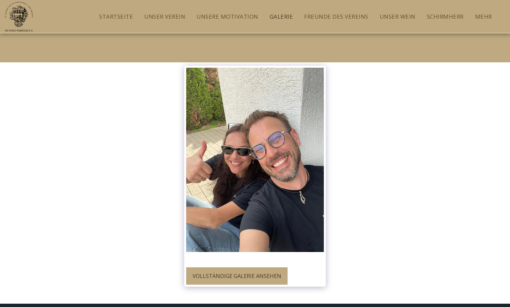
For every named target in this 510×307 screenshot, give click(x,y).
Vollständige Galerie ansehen (236, 276)
